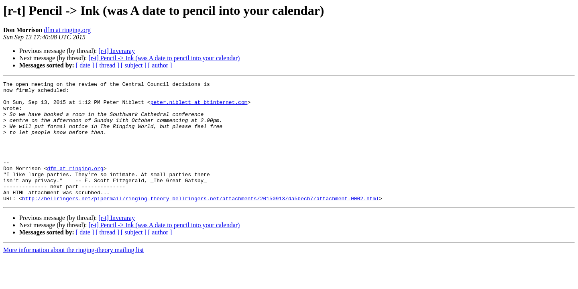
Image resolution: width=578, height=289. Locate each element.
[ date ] (85, 65)
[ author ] (160, 65)
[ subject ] (134, 65)
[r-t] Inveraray (116, 50)
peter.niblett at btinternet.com (199, 106)
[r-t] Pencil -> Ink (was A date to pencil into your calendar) (164, 58)
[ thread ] (107, 65)
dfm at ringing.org (67, 29)
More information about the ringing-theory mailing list (73, 274)
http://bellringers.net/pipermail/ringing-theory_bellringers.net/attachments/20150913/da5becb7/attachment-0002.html (200, 222)
